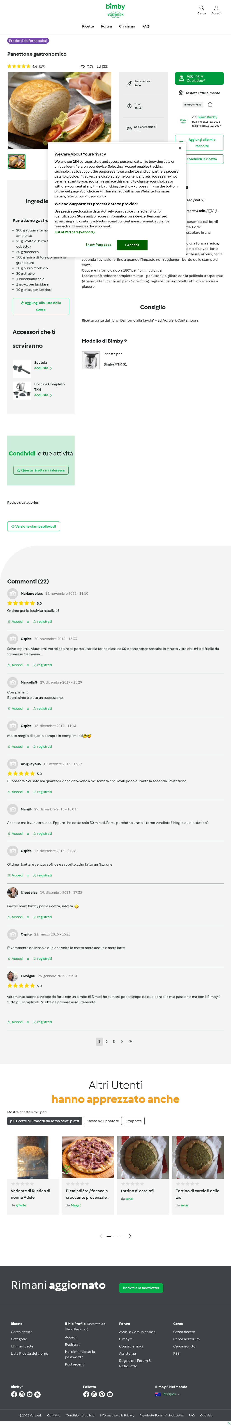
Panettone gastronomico (37, 54)
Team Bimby (207, 117)
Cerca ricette (21, 1332)
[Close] (180, 148)
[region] (117, 199)
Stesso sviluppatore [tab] (103, 1121)
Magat (76, 1205)
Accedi (70, 1337)
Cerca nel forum (186, 1339)
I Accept (132, 245)
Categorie (19, 1339)
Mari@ (26, 809)
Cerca (178, 1324)
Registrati (73, 1344)
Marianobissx (32, 593)
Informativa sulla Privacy (117, 1415)
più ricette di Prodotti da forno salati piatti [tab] (44, 1121)
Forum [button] (106, 26)
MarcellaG (29, 682)
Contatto (53, 1415)
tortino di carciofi (137, 1190)
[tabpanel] (115, 1188)
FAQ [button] (145, 26)
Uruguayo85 (31, 764)
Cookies (206, 1415)
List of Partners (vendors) (75, 232)
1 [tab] (108, 1236)
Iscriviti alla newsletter (141, 1288)
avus (129, 1198)
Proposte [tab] (134, 1121)
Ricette (17, 1324)
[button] (201, 10)
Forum (124, 1324)
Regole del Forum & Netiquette (161, 1415)
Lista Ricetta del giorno (29, 1353)
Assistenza (127, 1353)
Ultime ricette (22, 1346)
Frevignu (28, 976)
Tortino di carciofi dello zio (197, 1194)
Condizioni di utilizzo (80, 1415)
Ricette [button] (88, 26)
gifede (21, 1205)
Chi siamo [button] (127, 26)
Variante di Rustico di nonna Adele (30, 1194)
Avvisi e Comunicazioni (137, 1332)
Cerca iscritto (184, 1346)
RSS (176, 1353)
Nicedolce (29, 892)
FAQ (192, 1415)
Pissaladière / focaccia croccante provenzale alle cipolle (87, 1194)
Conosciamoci (131, 1346)
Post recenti (75, 1364)
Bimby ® (125, 1339)
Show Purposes (99, 245)
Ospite (26, 639)
